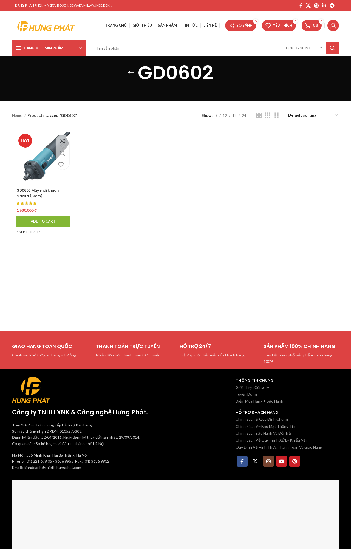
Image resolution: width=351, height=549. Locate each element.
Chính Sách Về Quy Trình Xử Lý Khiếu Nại (271, 440)
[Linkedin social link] (324, 5)
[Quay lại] (131, 72)
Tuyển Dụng (246, 394)
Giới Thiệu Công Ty (252, 387)
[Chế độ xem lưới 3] (267, 115)
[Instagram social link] (268, 461)
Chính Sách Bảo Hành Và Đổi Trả (263, 433)
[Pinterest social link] (316, 5)
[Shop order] (313, 116)
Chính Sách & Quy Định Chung (262, 419)
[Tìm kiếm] (215, 48)
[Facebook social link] (301, 5)
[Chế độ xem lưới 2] (259, 115)
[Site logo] (46, 24)
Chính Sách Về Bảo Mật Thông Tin (265, 426)
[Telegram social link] (332, 5)
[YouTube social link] (281, 461)
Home (17, 115)
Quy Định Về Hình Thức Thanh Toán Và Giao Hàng (279, 447)
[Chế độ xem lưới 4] (276, 115)
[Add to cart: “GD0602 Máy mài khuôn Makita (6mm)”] (41, 217)
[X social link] (308, 5)
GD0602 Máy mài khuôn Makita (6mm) (40, 189)
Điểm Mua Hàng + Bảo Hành (259, 401)
